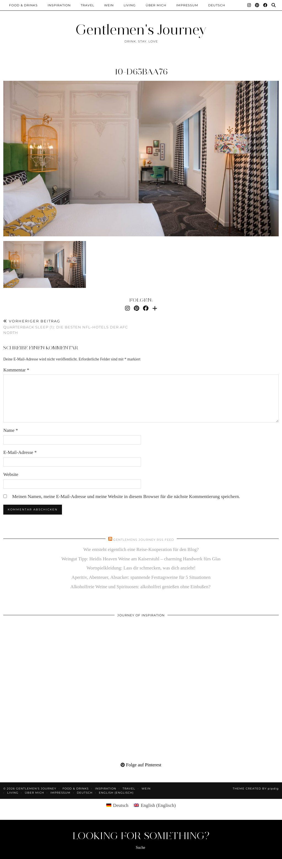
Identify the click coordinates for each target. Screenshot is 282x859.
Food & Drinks (23, 5)
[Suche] (274, 5)
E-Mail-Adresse (20, 452)
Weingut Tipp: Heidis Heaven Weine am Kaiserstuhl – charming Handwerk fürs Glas (141, 558)
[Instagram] (249, 5)
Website (10, 474)
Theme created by (256, 788)
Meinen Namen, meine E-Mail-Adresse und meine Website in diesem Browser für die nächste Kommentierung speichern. (126, 496)
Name (10, 430)
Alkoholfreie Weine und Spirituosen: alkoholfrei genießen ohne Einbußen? (141, 586)
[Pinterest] (257, 5)
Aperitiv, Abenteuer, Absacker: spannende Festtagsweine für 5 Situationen (141, 577)
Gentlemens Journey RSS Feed (143, 540)
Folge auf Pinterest (141, 764)
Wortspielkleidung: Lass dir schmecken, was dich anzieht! (141, 568)
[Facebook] (265, 5)
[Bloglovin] (154, 308)
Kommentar (16, 370)
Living (130, 5)
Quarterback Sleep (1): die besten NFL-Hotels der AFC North (72, 327)
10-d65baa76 (141, 71)
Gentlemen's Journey (141, 29)
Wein (109, 5)
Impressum (187, 5)
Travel (87, 5)
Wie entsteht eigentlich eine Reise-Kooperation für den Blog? (141, 549)
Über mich (156, 5)
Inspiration (59, 5)
